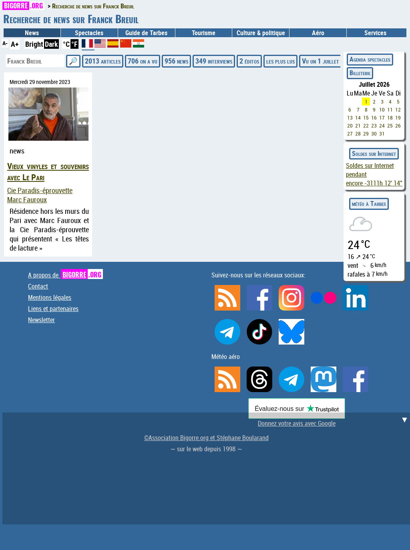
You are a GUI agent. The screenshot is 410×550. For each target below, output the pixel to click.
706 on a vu (142, 61)
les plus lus (280, 61)
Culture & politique (261, 32)
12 (398, 109)
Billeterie (360, 72)
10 (382, 109)
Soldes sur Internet (374, 153)
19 (398, 117)
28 (358, 133)
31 (382, 133)
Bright (34, 44)
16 (374, 117)
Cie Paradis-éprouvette (39, 190)
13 (350, 117)
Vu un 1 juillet (320, 61)
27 (350, 133)
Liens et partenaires (53, 308)
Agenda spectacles (370, 59)
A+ (15, 44)
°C (66, 44)
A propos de (65, 275)
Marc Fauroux (27, 199)
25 (390, 125)
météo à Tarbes (369, 203)
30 (374, 133)
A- (5, 43)
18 (390, 117)
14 (358, 117)
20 (350, 125)
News (32, 32)
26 (398, 125)
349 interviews (213, 61)
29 (366, 133)
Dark (51, 44)
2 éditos (249, 61)
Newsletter (41, 319)
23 (374, 125)
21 (358, 125)
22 (366, 125)
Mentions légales (49, 297)
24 (382, 125)
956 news (176, 61)
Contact (38, 286)
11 (390, 109)
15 (366, 117)
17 (382, 117)
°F (74, 44)
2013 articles (103, 61)
